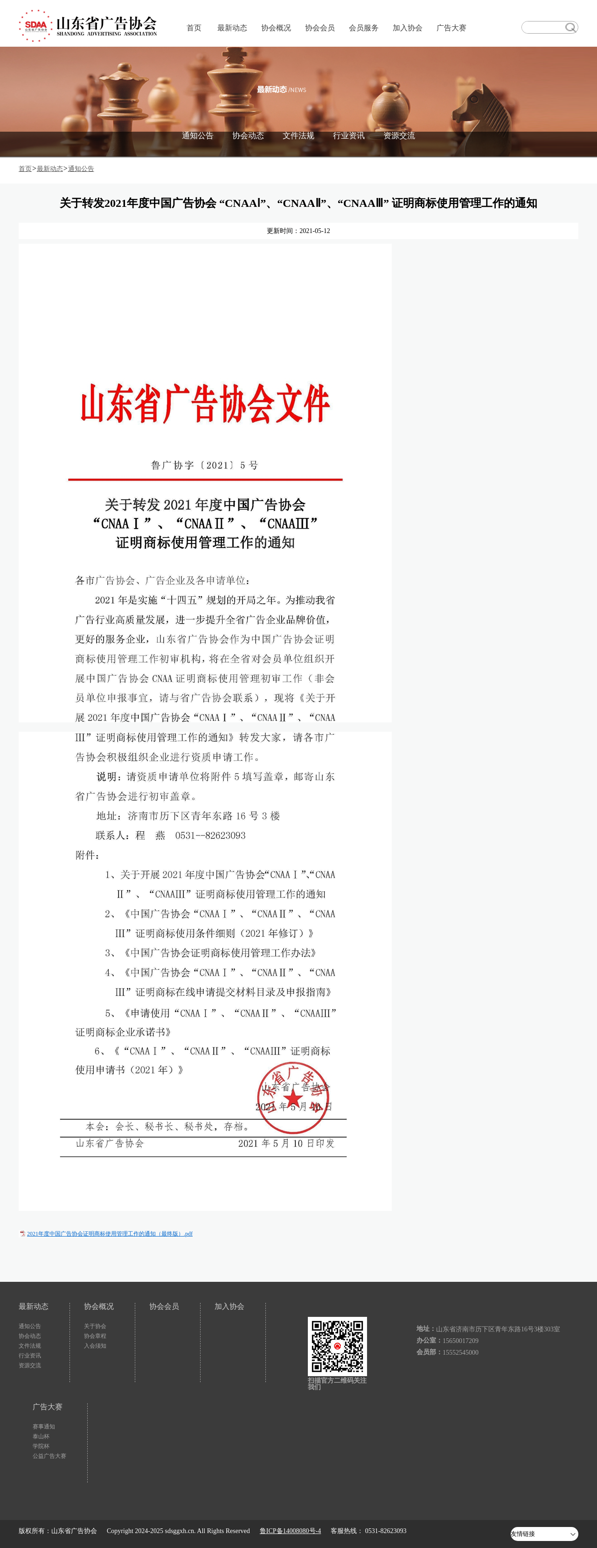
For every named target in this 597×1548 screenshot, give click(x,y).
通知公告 (198, 135)
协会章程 (95, 1336)
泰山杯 (41, 1436)
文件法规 (298, 135)
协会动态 (248, 135)
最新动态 (232, 28)
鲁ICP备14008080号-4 (290, 1530)
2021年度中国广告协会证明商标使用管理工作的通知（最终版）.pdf (110, 1233)
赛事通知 (44, 1426)
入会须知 (95, 1346)
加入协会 (408, 28)
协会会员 (320, 28)
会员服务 (364, 28)
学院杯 (41, 1446)
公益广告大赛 (49, 1456)
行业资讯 (349, 135)
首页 (194, 28)
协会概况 (276, 28)
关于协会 (95, 1326)
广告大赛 (451, 28)
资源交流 (399, 135)
